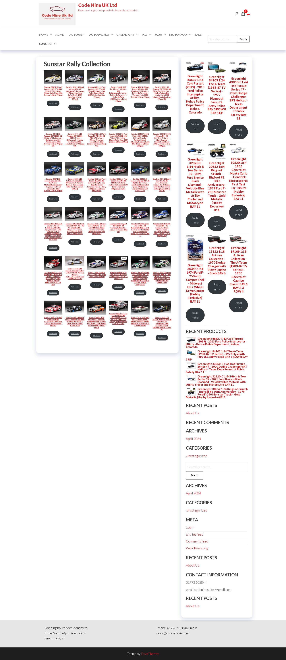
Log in (190, 527)
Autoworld (99, 34)
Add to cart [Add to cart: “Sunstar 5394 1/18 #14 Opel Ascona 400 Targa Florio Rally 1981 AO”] (96, 285)
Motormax (178, 34)
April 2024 (193, 439)
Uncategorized (196, 456)
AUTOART (76, 34)
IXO (144, 34)
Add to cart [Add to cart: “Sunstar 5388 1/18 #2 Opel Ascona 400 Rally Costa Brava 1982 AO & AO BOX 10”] (118, 287)
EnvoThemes (150, 654)
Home (43, 34)
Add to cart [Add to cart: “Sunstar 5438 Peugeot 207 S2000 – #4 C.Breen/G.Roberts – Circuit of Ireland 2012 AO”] (118, 240)
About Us (192, 413)
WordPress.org (197, 548)
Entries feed (194, 534)
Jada (158, 34)
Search (243, 39)
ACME (59, 34)
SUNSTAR (45, 43)
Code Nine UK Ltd (97, 5)
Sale (198, 34)
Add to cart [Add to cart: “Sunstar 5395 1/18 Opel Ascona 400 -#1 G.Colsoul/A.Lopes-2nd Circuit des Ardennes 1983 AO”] (53, 334)
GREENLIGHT (125, 34)
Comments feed (197, 541)
